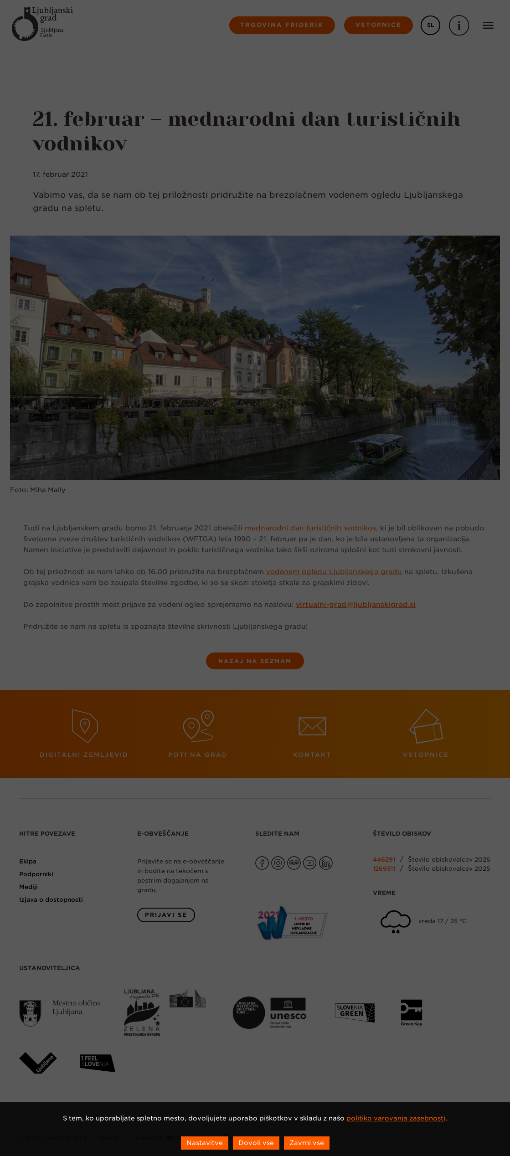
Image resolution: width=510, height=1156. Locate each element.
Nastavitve (204, 1142)
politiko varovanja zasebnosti (395, 1118)
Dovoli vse (256, 1142)
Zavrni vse (306, 1142)
